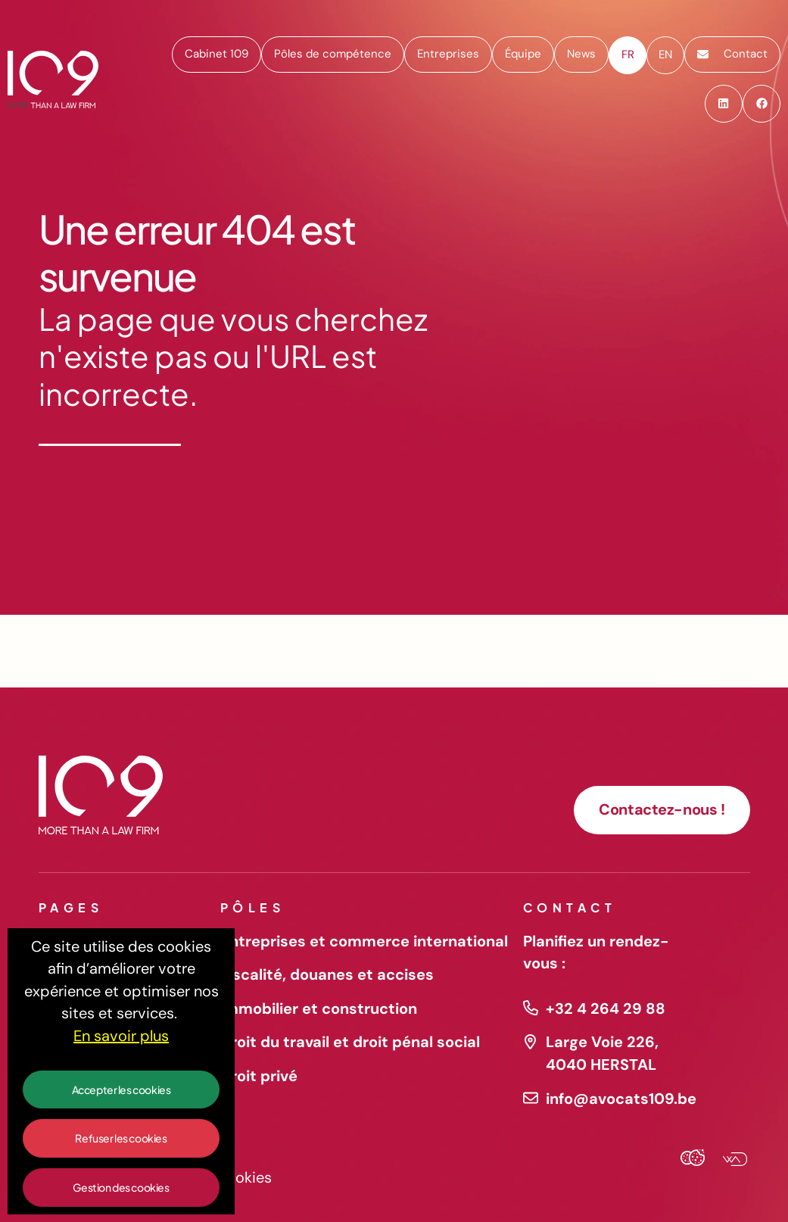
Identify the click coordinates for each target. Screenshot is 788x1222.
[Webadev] (729, 1160)
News (581, 53)
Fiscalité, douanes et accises (327, 974)
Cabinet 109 (216, 53)
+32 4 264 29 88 (605, 1008)
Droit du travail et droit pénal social (350, 1042)
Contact (732, 53)
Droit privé (258, 1076)
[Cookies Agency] (692, 1160)
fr (627, 54)
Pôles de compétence (332, 53)
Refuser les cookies (121, 1138)
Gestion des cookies (121, 1187)
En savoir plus (121, 1036)
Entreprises (448, 53)
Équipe (523, 53)
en (665, 54)
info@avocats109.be (618, 1098)
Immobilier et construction (318, 1008)
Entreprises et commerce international (364, 941)
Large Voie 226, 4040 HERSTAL (602, 1053)
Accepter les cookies (121, 1089)
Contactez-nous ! (661, 809)
